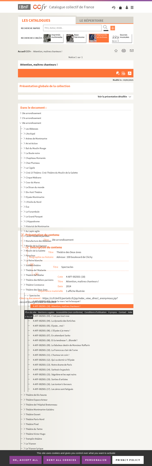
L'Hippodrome (33, 221)
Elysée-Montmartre (35, 196)
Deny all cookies (61, 459)
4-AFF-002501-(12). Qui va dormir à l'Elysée (53, 359)
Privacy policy (128, 459)
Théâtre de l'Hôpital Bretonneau (41, 404)
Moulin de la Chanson (36, 245)
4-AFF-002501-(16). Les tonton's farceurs (52, 384)
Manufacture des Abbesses (38, 240)
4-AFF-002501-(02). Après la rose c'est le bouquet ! (57, 301)
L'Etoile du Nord (33, 201)
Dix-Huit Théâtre (34, 192)
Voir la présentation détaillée (112, 96)
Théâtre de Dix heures (36, 394)
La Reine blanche (34, 260)
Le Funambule (32, 211)
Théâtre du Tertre (34, 428)
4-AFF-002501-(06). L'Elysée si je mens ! (51, 330)
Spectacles (34, 295)
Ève (27, 206)
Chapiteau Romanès (36, 157)
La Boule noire (33, 153)
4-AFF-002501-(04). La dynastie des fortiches (54, 320)
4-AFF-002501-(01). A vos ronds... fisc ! (51, 311)
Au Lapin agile (33, 231)
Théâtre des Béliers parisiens (39, 279)
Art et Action (32, 143)
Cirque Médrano (33, 177)
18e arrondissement (31, 122)
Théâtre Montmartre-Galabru (40, 409)
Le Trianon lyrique (34, 448)
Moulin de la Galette (35, 250)
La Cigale (30, 167)
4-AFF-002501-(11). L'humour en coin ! (51, 354)
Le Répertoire (91, 20)
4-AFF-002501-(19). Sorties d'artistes (50, 379)
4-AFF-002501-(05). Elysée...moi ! (48, 325)
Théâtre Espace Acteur (36, 399)
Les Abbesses (32, 128)
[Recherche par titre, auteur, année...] (72, 28)
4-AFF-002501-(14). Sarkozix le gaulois (51, 369)
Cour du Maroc (33, 182)
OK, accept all (25, 459)
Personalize (96, 459)
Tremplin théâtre (34, 438)
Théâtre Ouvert (33, 414)
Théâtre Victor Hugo (35, 433)
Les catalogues (36, 20)
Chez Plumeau (33, 162)
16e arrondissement (31, 113)
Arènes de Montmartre (36, 138)
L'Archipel (30, 133)
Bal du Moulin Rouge (36, 148)
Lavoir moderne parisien (37, 235)
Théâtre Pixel (32, 424)
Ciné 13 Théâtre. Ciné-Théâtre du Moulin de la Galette (52, 172)
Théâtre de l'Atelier (35, 274)
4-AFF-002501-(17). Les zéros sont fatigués (53, 389)
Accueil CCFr (24, 51)
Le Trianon (31, 443)
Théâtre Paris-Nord (35, 419)
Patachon (30, 255)
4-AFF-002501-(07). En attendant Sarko (51, 335)
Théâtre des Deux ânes (36, 289)
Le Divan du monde (35, 187)
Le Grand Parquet (34, 216)
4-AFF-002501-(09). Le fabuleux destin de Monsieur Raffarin (61, 345)
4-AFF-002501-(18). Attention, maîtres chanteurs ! (56, 306)
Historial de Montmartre (37, 226)
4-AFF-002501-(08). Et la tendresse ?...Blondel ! (55, 340)
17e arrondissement (31, 118)
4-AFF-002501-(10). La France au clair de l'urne (55, 350)
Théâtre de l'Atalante (36, 270)
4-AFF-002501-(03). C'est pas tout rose (51, 315)
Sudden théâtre (33, 265)
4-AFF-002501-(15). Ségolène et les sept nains (54, 374)
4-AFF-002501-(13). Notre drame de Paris (52, 364)
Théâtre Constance (35, 284)
